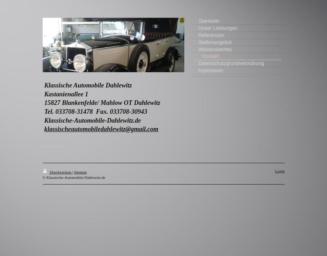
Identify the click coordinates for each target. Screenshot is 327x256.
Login (279, 171)
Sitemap (80, 172)
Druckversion (57, 172)
